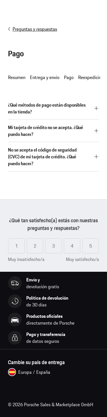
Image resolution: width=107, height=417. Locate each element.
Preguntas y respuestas (32, 29)
